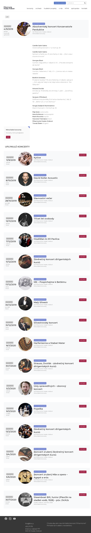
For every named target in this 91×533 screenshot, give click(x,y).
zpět (7, 16)
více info (82, 155)
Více (8, 137)
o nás (60, 8)
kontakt (84, 8)
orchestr (39, 8)
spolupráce (75, 8)
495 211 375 (29, 526)
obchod (60, 3)
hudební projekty (50, 8)
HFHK (67, 8)
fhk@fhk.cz (29, 523)
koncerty (30, 8)
